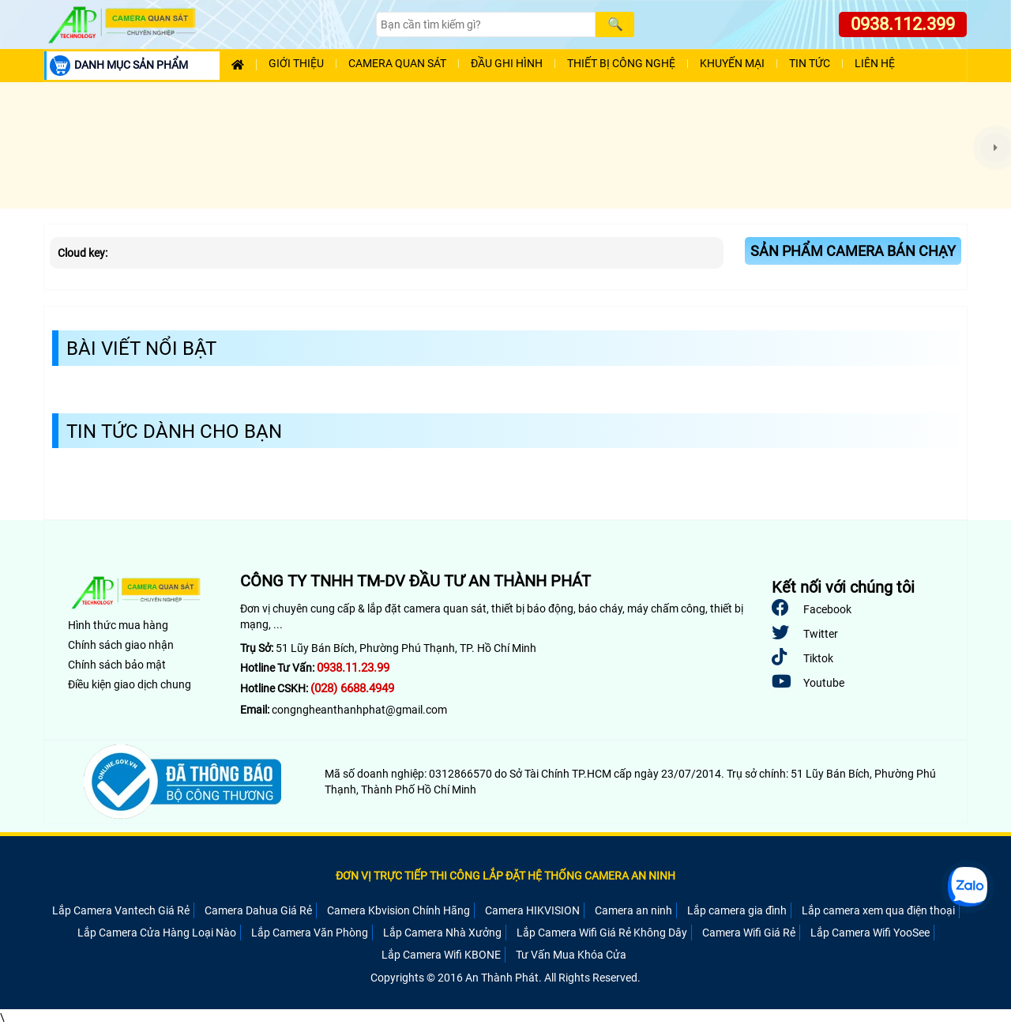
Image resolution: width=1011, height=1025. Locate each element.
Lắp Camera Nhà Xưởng (442, 932)
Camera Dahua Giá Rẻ (258, 910)
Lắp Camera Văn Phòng (309, 932)
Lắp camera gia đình (737, 910)
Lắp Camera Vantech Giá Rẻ (121, 910)
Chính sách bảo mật (117, 664)
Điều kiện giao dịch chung (129, 684)
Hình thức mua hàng (118, 625)
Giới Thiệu (296, 63)
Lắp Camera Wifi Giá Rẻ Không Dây (602, 932)
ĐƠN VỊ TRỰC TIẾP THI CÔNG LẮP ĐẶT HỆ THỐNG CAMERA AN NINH (505, 875)
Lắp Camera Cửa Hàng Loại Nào (156, 932)
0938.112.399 (903, 24)
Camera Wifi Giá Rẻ (748, 932)
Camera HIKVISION (532, 910)
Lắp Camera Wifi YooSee (870, 932)
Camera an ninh (633, 910)
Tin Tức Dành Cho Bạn (174, 431)
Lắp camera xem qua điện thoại (878, 910)
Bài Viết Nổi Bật (141, 348)
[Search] (486, 24)
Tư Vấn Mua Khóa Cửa (571, 954)
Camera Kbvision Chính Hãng (398, 910)
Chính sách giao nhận (121, 645)
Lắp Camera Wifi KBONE (441, 954)
